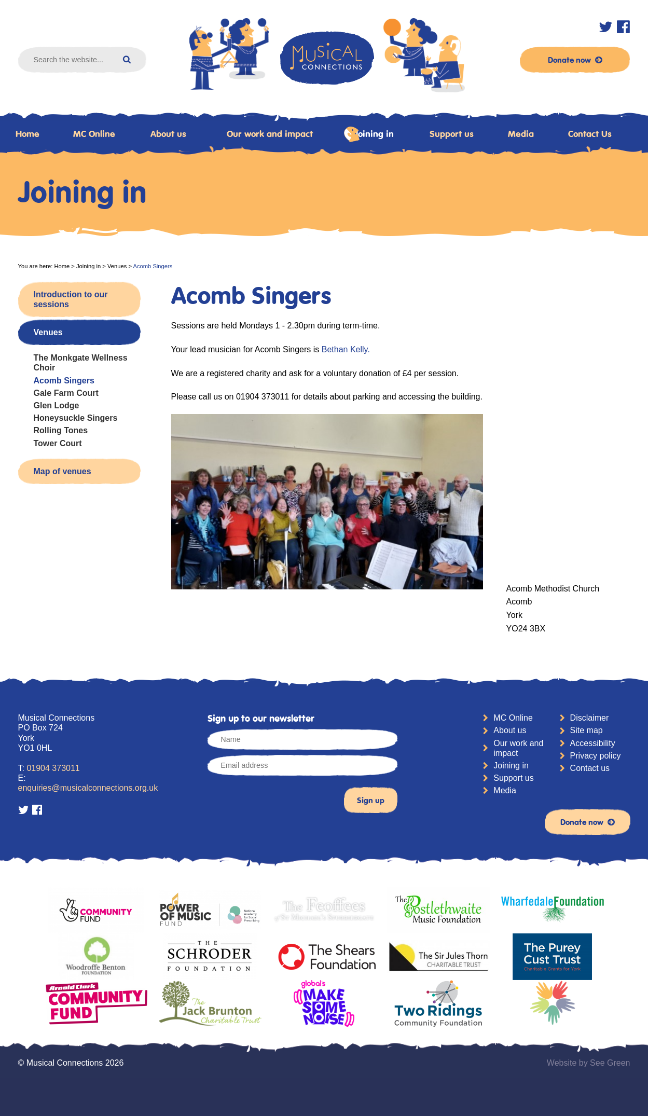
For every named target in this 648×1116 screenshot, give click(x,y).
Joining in (368, 134)
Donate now (575, 59)
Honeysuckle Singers (76, 418)
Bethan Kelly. (344, 349)
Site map (586, 730)
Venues (117, 266)
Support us (452, 134)
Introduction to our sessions (71, 299)
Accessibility (592, 743)
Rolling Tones (61, 430)
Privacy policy (595, 755)
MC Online (94, 134)
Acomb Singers (64, 380)
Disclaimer (589, 717)
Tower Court (58, 443)
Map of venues (62, 471)
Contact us (590, 768)
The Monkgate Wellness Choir (81, 362)
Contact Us (590, 134)
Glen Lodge (56, 405)
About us (168, 134)
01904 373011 (52, 768)
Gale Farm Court (66, 393)
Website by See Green (588, 1062)
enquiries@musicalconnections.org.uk (88, 787)
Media (521, 134)
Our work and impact (270, 134)
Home (62, 266)
